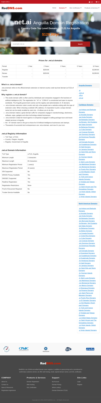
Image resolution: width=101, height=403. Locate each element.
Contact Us (4, 384)
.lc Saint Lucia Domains (87, 162)
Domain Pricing (56, 384)
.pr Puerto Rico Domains (87, 169)
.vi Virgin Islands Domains (88, 197)
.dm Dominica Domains (87, 134)
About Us (4, 381)
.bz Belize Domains (85, 231)
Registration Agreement (8, 390)
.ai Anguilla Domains (86, 115)
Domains (63, 8)
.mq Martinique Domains (87, 164)
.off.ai (81, 95)
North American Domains (88, 203)
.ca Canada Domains (86, 233)
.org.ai (81, 98)
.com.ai (81, 93)
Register (79, 384)
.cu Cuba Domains (85, 129)
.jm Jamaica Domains (86, 149)
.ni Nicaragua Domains (86, 288)
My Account (55, 381)
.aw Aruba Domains (85, 117)
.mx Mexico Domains (86, 285)
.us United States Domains (88, 318)
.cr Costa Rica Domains (87, 236)
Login (91, 2)
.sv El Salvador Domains (87, 300)
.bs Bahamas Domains (86, 127)
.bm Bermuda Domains (87, 221)
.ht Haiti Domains (85, 147)
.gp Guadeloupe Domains (87, 144)
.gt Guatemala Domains (87, 258)
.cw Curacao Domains (86, 132)
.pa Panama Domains (86, 290)
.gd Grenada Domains (86, 142)
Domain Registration (33, 381)
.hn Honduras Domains (87, 261)
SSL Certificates (76, 8)
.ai (79, 90)
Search (80, 44)
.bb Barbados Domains (87, 120)
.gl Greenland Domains (87, 253)
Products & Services (92, 8)
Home (54, 8)
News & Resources (7, 387)
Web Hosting (31, 384)
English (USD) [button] (5, 2)
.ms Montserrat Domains (87, 167)
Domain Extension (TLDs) (60, 390)
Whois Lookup (56, 387)
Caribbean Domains (86, 105)
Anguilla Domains (85, 85)
